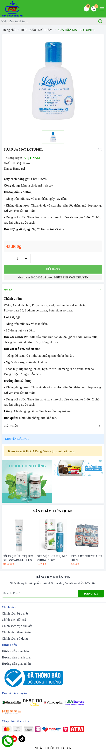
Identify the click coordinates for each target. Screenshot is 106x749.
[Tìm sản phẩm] (47, 21)
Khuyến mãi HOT (17, 438)
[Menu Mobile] (100, 8)
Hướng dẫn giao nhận (16, 663)
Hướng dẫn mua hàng (16, 651)
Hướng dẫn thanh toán (16, 657)
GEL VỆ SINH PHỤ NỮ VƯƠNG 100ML (52, 558)
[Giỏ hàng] (93, 8)
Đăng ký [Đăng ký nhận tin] (91, 593)
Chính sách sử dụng (15, 638)
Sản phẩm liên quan (53, 511)
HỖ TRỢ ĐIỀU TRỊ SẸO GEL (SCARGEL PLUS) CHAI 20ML (18, 558)
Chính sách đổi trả (14, 619)
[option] (53, 81)
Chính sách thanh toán (16, 632)
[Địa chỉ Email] (40, 593)
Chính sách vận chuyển (17, 626)
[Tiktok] (21, 738)
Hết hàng (53, 269)
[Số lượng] (17, 258)
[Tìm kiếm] (100, 21)
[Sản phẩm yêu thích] (86, 8)
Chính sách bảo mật (15, 613)
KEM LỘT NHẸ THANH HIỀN (86, 558)
